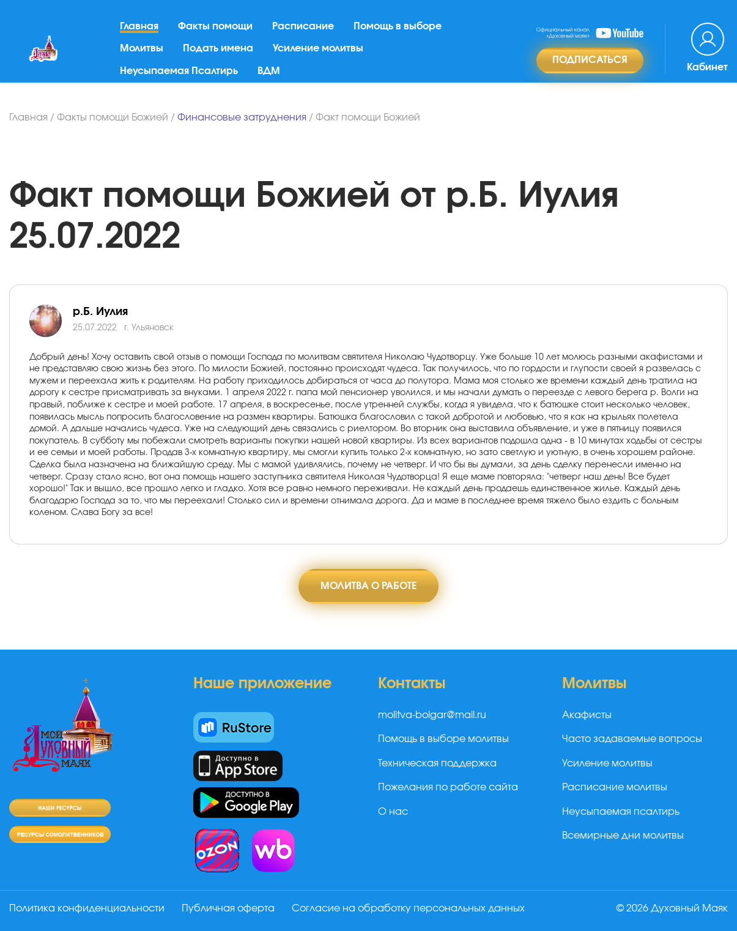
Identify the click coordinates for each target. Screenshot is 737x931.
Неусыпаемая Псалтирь (179, 71)
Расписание (303, 26)
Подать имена (218, 48)
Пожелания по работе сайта (448, 787)
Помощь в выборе (398, 26)
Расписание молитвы (614, 787)
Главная (139, 26)
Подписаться (590, 60)
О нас (393, 812)
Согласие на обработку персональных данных (408, 908)
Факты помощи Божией (112, 117)
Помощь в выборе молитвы (443, 739)
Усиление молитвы (318, 48)
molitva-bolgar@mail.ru (432, 715)
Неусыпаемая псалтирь (621, 812)
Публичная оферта (228, 908)
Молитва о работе (368, 586)
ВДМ (268, 71)
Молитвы (141, 48)
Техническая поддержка (437, 763)
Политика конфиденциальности (87, 908)
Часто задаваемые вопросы (632, 739)
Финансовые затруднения (241, 117)
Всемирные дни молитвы (623, 835)
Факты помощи (215, 26)
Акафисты (587, 715)
